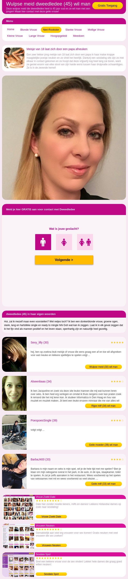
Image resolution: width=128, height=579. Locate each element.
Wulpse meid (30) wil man (103, 366)
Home (10, 29)
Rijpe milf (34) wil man (103, 405)
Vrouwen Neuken (51, 545)
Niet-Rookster (51, 29)
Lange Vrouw (36, 35)
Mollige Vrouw (96, 29)
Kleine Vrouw (15, 35)
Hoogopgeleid (59, 35)
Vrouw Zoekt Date (51, 516)
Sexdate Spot (51, 574)
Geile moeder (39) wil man (103, 444)
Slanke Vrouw (73, 29)
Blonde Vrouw (28, 29)
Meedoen (78, 35)
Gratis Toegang (107, 5)
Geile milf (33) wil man (103, 483)
